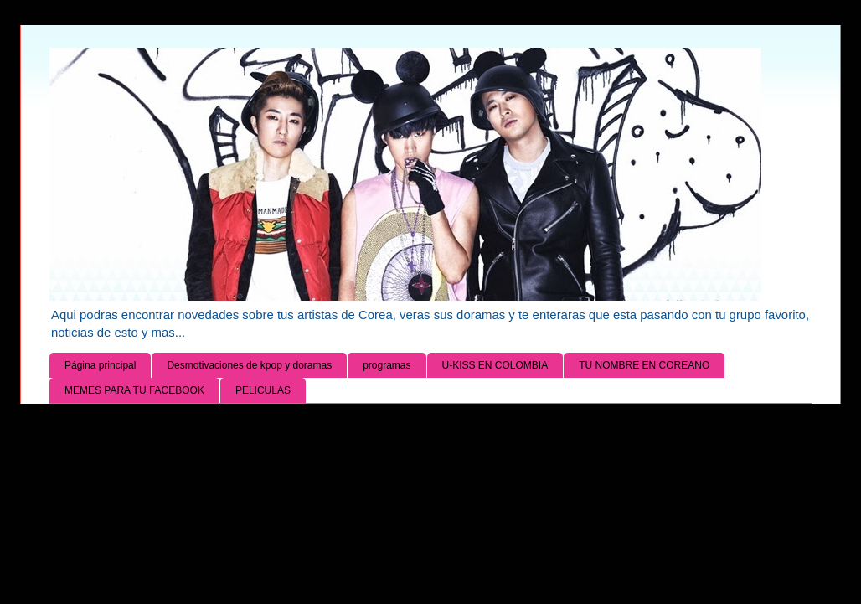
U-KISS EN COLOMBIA (495, 365)
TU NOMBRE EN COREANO (644, 365)
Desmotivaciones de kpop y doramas (249, 365)
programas (386, 365)
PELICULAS (263, 390)
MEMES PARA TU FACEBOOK (134, 390)
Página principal (100, 365)
